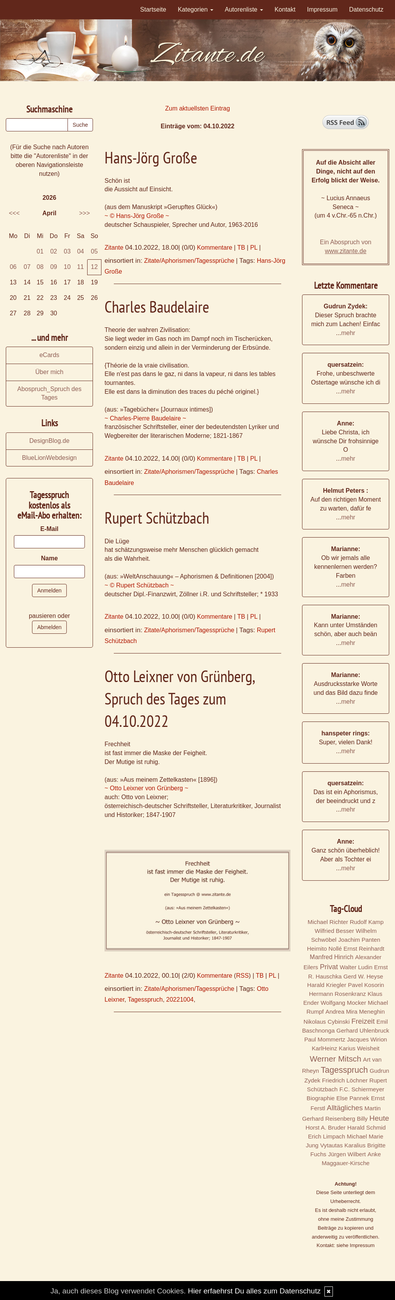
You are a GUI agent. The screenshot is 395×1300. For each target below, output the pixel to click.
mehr (348, 333)
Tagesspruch (145, 999)
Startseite (153, 9)
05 (94, 251)
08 (40, 267)
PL (253, 247)
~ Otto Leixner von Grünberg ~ (146, 788)
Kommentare (215, 247)
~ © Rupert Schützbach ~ (139, 585)
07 (27, 267)
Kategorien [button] (195, 9)
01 (40, 251)
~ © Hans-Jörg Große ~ (137, 216)
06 (13, 267)
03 (67, 251)
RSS (242, 975)
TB (241, 247)
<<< (14, 213)
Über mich (49, 372)
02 (53, 251)
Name (49, 558)
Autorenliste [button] (244, 9)
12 (94, 267)
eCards (49, 355)
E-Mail (49, 529)
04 (80, 251)
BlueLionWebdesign (49, 457)
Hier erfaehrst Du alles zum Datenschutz (254, 1291)
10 (67, 267)
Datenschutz (366, 9)
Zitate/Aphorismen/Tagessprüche (189, 260)
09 (53, 267)
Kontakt (285, 9)
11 (80, 267)
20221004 (180, 999)
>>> (84, 213)
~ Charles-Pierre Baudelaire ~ (145, 418)
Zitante (114, 247)
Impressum (322, 9)
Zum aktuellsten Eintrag (197, 108)
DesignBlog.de (49, 440)
